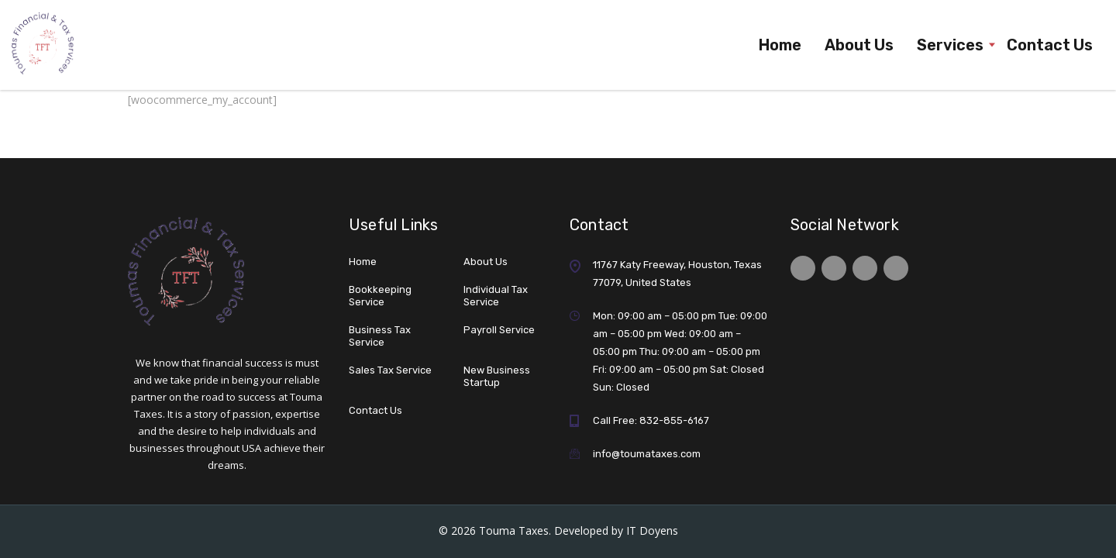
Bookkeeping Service (380, 296)
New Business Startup (496, 376)
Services (950, 45)
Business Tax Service (380, 336)
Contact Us (1050, 45)
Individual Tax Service (495, 296)
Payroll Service (499, 330)
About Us (859, 45)
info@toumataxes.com (647, 454)
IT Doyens (652, 530)
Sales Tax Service (390, 370)
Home (780, 45)
